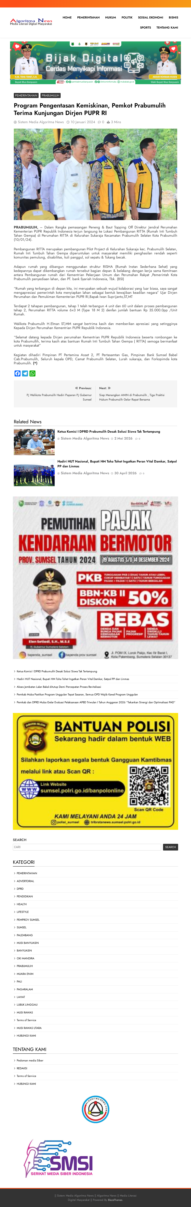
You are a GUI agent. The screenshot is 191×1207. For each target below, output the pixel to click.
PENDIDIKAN (25, 896)
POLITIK (127, 17)
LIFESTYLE (23, 912)
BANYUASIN (24, 951)
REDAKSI (22, 1068)
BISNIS (173, 17)
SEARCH (19, 839)
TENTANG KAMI (167, 27)
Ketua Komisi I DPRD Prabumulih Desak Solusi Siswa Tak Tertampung (108, 431)
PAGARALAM (25, 989)
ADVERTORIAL (25, 881)
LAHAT (21, 997)
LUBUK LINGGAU (27, 1005)
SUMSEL (21, 927)
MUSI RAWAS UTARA (29, 1028)
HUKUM (110, 17)
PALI (19, 981)
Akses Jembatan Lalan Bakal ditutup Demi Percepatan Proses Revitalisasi (59, 687)
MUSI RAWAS (25, 1012)
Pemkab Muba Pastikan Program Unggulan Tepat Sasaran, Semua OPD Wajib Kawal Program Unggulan (77, 694)
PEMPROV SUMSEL (28, 920)
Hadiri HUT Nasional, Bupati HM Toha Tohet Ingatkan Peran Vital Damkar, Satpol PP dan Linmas (73, 679)
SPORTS (145, 27)
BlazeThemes (115, 1200)
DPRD (20, 889)
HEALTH (22, 904)
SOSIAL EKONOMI (150, 17)
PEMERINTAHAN (88, 17)
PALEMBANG (25, 935)
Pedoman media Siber (30, 1060)
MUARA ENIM (25, 974)
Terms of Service (26, 1020)
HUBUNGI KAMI (26, 1036)
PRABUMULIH (50, 95)
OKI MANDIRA (25, 958)
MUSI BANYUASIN (28, 943)
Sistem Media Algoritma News (41, 121)
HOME (67, 17)
